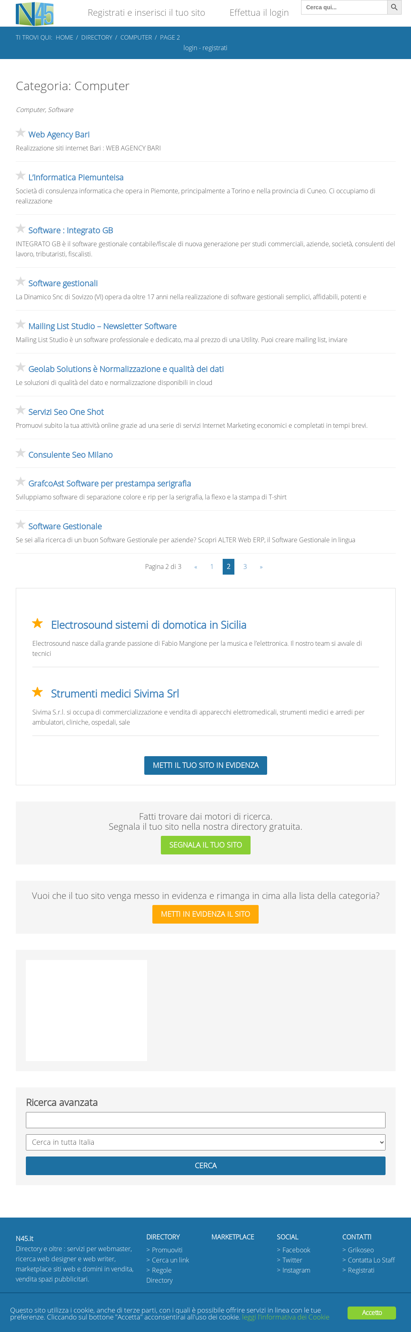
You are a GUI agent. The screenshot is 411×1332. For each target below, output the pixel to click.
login (190, 48)
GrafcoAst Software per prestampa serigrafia (109, 483)
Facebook (296, 1250)
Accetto (371, 1313)
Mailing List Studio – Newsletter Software (102, 326)
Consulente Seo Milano (70, 455)
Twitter (292, 1260)
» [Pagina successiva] (261, 567)
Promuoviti (167, 1250)
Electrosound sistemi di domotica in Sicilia (149, 625)
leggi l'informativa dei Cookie (285, 1317)
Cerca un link (170, 1260)
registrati (215, 48)
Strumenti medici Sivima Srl (115, 693)
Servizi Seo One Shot (66, 412)
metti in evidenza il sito (205, 914)
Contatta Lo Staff (371, 1260)
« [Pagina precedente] (195, 567)
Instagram (296, 1270)
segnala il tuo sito (205, 845)
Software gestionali (63, 283)
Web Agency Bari (59, 135)
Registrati (361, 1270)
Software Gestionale (65, 526)
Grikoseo (361, 1250)
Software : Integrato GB (70, 230)
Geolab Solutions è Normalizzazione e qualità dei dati (126, 369)
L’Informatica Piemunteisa (76, 177)
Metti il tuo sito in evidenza (206, 765)
